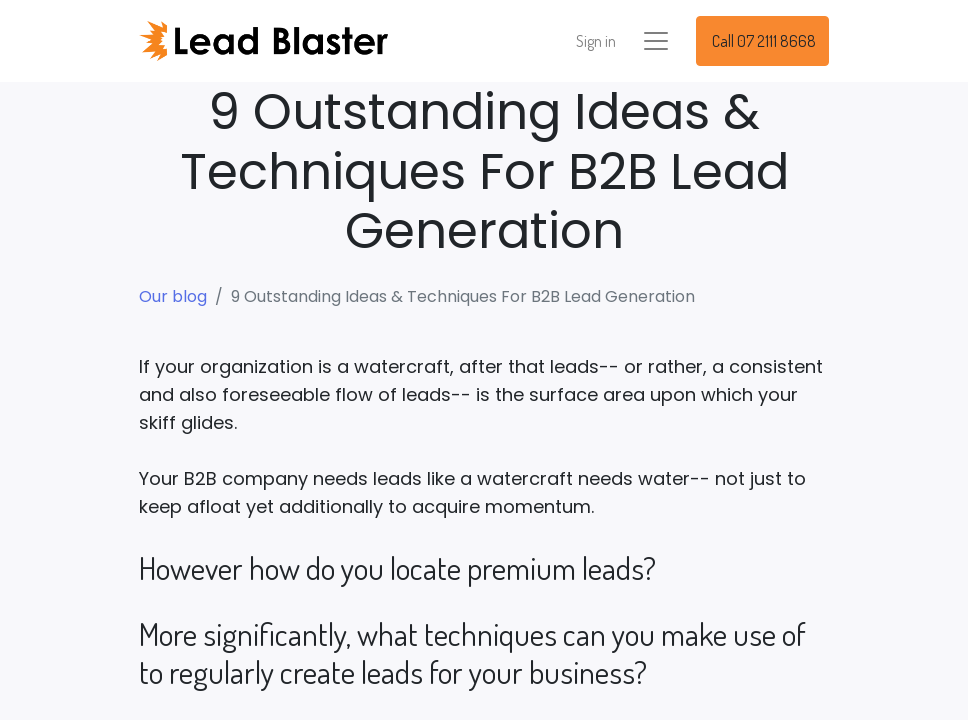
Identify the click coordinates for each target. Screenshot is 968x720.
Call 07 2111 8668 (762, 41)
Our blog (173, 296)
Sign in (596, 41)
